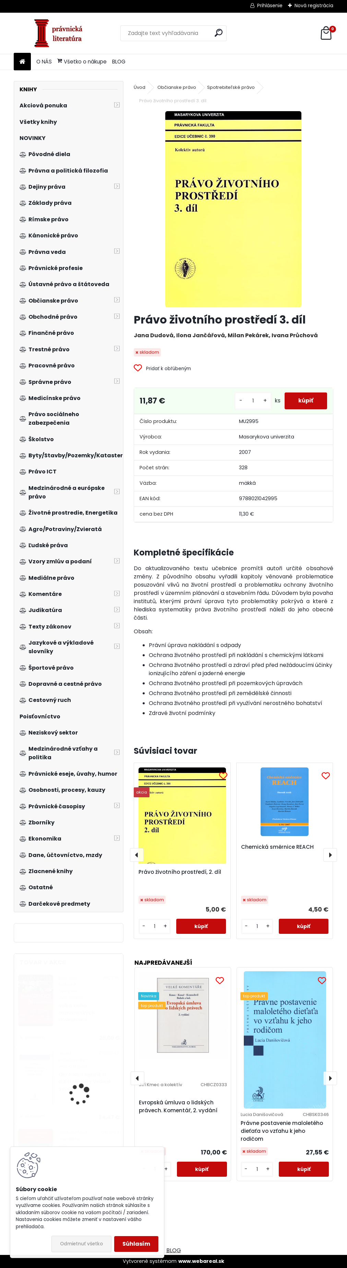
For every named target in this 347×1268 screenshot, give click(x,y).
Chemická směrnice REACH (277, 846)
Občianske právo (176, 87)
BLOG (118, 61)
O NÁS (44, 61)
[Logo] (61, 33)
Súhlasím (136, 1244)
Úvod (139, 87)
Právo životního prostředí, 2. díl (180, 872)
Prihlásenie (270, 5)
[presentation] (137, 855)
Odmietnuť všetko (81, 1244)
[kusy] (253, 401)
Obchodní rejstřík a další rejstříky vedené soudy (85, 1081)
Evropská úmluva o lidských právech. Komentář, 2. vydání (178, 1106)
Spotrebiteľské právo (231, 87)
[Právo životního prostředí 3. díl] (233, 209)
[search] (219, 33)
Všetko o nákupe (82, 61)
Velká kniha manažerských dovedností (77, 1012)
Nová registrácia (314, 5)
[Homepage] (22, 62)
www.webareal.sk (201, 1261)
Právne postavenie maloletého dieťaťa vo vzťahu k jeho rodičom (282, 1130)
